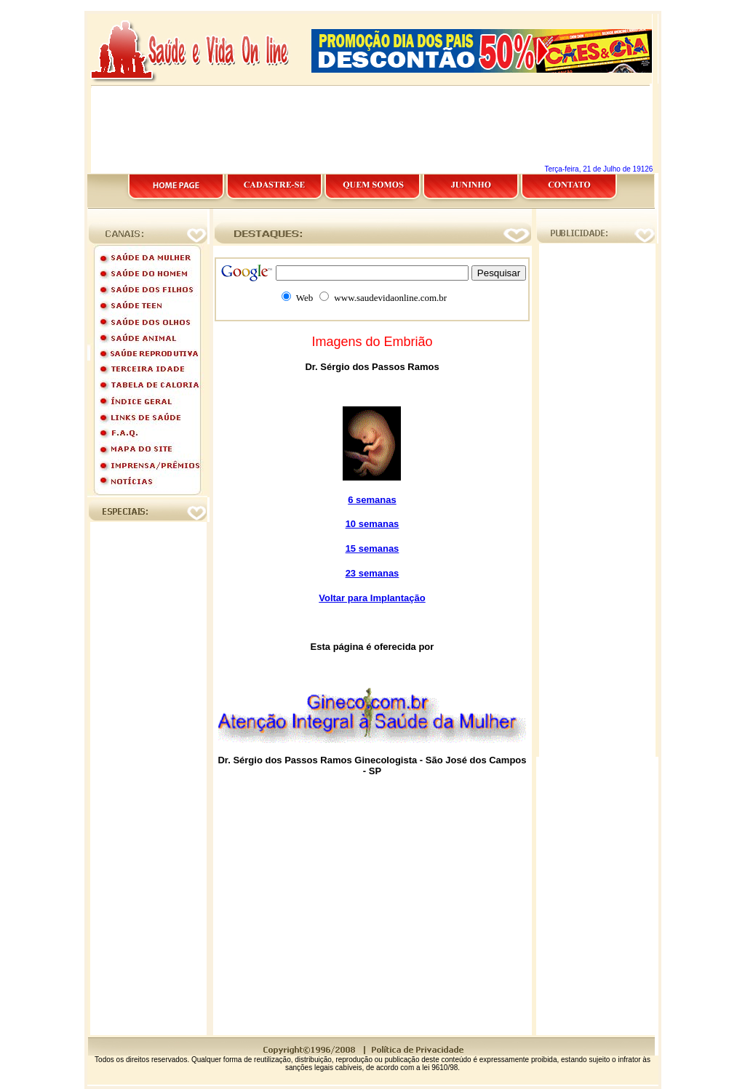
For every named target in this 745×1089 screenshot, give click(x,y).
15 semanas (372, 548)
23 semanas (372, 573)
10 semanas (372, 523)
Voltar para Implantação (372, 597)
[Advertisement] (372, 5)
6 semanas (372, 499)
